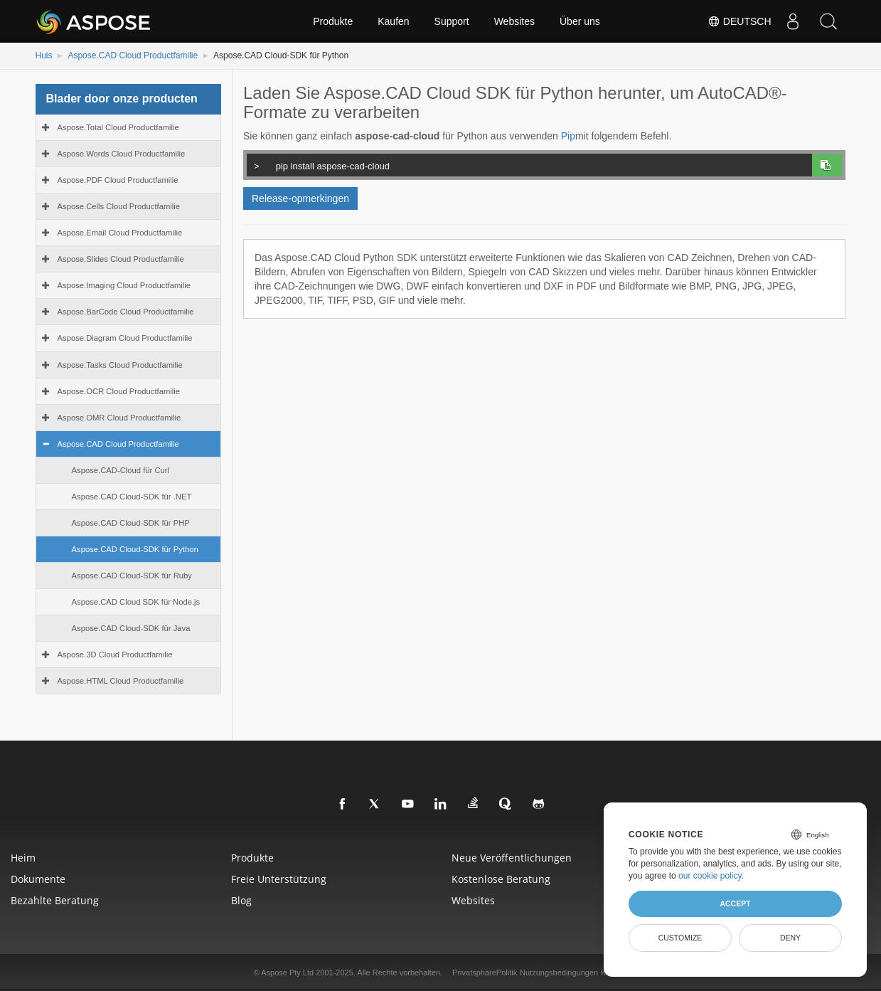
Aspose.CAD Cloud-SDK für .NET (132, 496)
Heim (23, 857)
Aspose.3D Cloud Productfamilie (115, 654)
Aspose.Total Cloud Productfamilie (118, 127)
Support (451, 21)
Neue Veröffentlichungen (512, 857)
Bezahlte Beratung (55, 900)
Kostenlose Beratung (501, 879)
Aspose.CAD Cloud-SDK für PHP (131, 523)
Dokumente (38, 879)
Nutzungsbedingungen (559, 972)
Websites (514, 21)
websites (473, 900)
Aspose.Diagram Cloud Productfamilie (125, 338)
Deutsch (739, 21)
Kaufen (393, 21)
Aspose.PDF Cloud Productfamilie (118, 180)
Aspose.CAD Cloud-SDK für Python (135, 549)
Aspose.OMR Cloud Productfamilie (119, 417)
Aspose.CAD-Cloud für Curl (121, 470)
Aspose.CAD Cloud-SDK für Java (131, 628)
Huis (44, 55)
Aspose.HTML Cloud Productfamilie (121, 681)
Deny (790, 937)
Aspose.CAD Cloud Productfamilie (133, 55)
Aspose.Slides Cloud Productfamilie (121, 259)
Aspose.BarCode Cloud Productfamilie (126, 311)
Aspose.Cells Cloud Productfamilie (119, 206)
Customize (680, 937)
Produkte (333, 21)
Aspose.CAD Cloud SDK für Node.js (136, 602)
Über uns (580, 21)
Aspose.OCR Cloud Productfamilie (119, 391)
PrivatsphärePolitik (484, 972)
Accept (735, 903)
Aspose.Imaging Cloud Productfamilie (124, 285)
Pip (568, 136)
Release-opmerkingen (300, 198)
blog (241, 900)
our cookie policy (710, 876)
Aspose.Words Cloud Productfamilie (122, 153)
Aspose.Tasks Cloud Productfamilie (120, 365)
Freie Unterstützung (278, 879)
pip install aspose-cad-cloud (527, 164)
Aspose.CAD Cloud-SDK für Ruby (132, 575)
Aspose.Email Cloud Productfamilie (120, 232)
